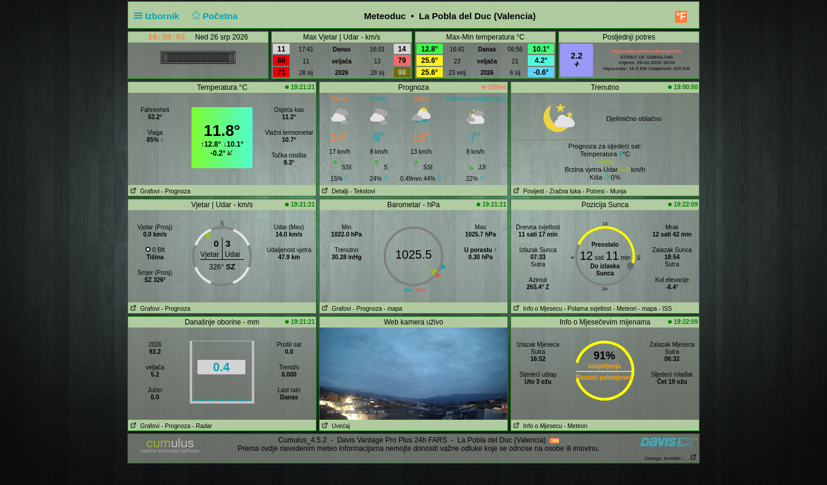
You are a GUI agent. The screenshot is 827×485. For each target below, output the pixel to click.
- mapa (393, 308)
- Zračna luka (563, 191)
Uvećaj (335, 426)
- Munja (616, 191)
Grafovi (144, 191)
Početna (213, 16)
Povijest (527, 191)
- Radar (202, 426)
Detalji (334, 191)
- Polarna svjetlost (587, 308)
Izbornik (159, 16)
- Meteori (624, 308)
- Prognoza (175, 191)
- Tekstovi (362, 191)
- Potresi (593, 191)
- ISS (665, 308)
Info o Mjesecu (536, 308)
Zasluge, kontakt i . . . (670, 458)
